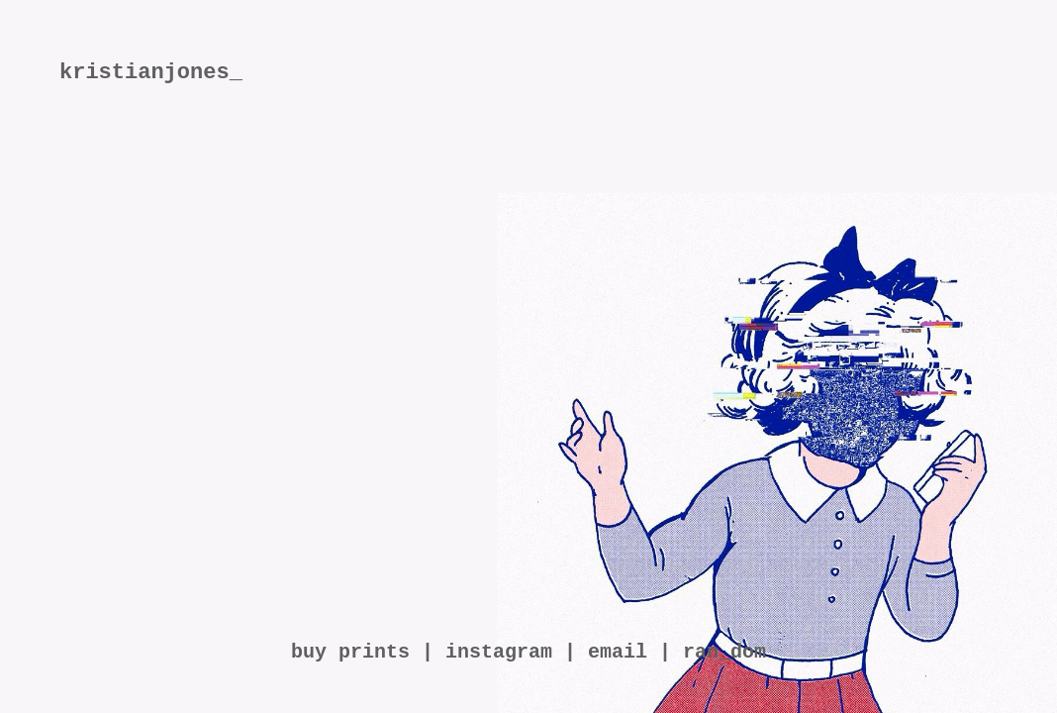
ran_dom (724, 652)
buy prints (350, 652)
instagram (498, 652)
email (617, 652)
